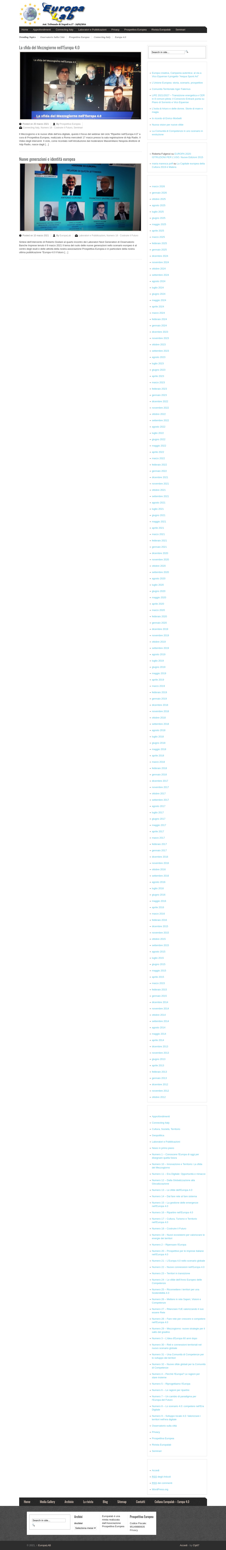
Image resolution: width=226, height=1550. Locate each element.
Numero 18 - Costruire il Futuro (56, 127)
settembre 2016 (160, 875)
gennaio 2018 (159, 774)
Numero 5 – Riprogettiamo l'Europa (171, 1383)
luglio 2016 (158, 888)
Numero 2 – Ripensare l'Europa (169, 1244)
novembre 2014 (160, 1008)
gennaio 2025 (159, 249)
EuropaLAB (43, 1545)
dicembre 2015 (160, 926)
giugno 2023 (158, 369)
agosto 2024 (158, 281)
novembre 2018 (160, 711)
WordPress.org (160, 1489)
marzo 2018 (158, 761)
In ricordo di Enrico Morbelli (167, 118)
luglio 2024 (158, 287)
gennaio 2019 (159, 698)
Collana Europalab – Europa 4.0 (172, 1501)
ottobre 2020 (159, 565)
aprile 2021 (158, 527)
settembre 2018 (160, 723)
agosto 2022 (158, 426)
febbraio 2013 (159, 1071)
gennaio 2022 (159, 471)
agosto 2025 (158, 205)
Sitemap (121, 1501)
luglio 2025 (158, 211)
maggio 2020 (159, 597)
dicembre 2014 (160, 1002)
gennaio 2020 (159, 622)
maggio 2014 (159, 1033)
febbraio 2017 (159, 844)
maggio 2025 (159, 224)
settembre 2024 (160, 274)
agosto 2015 (158, 951)
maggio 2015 (159, 970)
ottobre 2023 (159, 344)
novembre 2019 (160, 635)
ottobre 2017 (159, 793)
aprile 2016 (158, 907)
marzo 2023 (158, 382)
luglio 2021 (158, 508)
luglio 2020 (158, 584)
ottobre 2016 (159, 869)
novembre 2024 (160, 262)
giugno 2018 (158, 742)
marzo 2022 (158, 458)
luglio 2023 (158, 363)
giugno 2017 (158, 818)
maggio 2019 (159, 673)
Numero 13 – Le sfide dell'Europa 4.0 (172, 1190)
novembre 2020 (160, 559)
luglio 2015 (158, 957)
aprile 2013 (158, 1065)
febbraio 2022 (159, 464)
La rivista (88, 1501)
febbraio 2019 (159, 692)
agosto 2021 (158, 502)
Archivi (78, 1523)
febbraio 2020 (159, 616)
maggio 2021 (159, 521)
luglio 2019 (158, 660)
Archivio (69, 1501)
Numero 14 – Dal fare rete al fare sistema (174, 1196)
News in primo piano (163, 1148)
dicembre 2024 (160, 256)
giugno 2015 (158, 964)
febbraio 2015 (159, 989)
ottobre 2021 (159, 489)
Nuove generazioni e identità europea (47, 159)
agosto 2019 (158, 654)
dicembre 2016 (160, 856)
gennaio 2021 (159, 546)
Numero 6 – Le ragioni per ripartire (171, 1390)
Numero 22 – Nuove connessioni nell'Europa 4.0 (178, 1267)
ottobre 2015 (159, 939)
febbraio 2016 (159, 920)
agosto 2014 (158, 1027)
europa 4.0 (120, 37)
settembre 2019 (160, 648)
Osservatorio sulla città (52, 37)
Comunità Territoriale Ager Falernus (171, 89)
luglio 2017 (158, 812)
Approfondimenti (42, 29)
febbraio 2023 (159, 388)
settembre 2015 (160, 945)
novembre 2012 (160, 1090)
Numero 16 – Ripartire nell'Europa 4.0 (172, 1212)
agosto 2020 (158, 578)
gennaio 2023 (159, 395)
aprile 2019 (158, 679)
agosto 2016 (158, 882)
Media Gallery (47, 1501)
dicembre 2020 (160, 553)
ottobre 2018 (159, 717)
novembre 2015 (160, 932)
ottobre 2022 (159, 414)
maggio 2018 (159, 749)
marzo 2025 (158, 237)
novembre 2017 (160, 787)
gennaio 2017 (159, 850)
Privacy (115, 29)
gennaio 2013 (159, 1078)
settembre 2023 (160, 350)
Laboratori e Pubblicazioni (92, 29)
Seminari (180, 29)
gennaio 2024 (159, 325)
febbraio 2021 (159, 540)
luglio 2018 (158, 736)
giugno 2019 (158, 667)
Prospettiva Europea (135, 29)
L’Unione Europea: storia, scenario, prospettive (177, 82)
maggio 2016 (159, 901)
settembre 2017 (160, 799)
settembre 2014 (160, 1021)
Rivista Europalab (161, 29)
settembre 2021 (160, 496)
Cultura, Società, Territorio (166, 1129)
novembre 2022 (160, 407)
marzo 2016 (158, 913)
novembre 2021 (160, 483)
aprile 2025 (158, 230)
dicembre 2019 (160, 629)
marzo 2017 (158, 837)
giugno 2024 (158, 293)
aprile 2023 (158, 376)
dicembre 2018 (160, 705)
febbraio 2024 (159, 319)
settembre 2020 (160, 572)
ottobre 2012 (159, 1097)
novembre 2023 (160, 338)
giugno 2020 (158, 591)
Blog (105, 1501)
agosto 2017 (158, 806)
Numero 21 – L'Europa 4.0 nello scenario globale (178, 1260)
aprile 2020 (158, 603)
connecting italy (102, 37)
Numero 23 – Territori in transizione (171, 1273)
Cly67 (196, 1545)
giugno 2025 (158, 218)
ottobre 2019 (159, 641)
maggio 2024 (159, 300)
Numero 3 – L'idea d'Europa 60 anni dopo (174, 1338)
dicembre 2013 (160, 1046)
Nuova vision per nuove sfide (167, 124)
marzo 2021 (158, 534)
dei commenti (162, 1483)
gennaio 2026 (159, 192)
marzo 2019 (158, 686)
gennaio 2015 (159, 995)
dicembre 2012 (160, 1084)
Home (24, 29)
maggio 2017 (159, 825)
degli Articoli (161, 1476)
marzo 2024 (158, 312)
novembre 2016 (160, 863)
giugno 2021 (158, 515)
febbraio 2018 (159, 768)
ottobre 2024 (159, 268)
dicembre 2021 (160, 477)
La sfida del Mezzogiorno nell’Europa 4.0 (49, 47)
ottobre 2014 (159, 1014)
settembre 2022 (160, 420)
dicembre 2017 (160, 780)
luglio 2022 (158, 433)
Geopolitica (158, 1135)
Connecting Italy (64, 29)
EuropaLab (65, 235)
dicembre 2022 (160, 401)
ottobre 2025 (159, 199)
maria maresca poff (162, 163)
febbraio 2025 (159, 243)
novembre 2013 (160, 1052)
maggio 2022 (159, 445)
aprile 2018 (158, 755)
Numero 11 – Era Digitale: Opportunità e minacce (179, 1173)
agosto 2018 (158, 730)
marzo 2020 (158, 610)
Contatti (140, 1501)
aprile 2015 (158, 976)
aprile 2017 (158, 831)
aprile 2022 (158, 452)
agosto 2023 (158, 357)
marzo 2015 (158, 983)
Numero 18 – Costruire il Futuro (169, 1228)
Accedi (155, 1470)
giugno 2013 (158, 1059)
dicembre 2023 (160, 331)
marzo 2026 (158, 186)
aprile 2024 (158, 306)
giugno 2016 (158, 894)
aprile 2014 (158, 1040)
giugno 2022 (158, 439)
